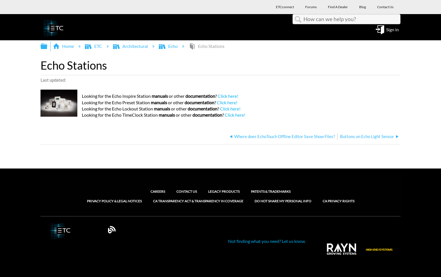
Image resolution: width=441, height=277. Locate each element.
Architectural (131, 46)
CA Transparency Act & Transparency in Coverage (198, 201)
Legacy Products (224, 191)
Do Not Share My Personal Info (283, 201)
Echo (169, 46)
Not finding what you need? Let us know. (267, 241)
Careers (157, 191)
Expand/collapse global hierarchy (47, 46)
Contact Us (186, 191)
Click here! (228, 96)
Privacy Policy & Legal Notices (114, 201)
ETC (94, 46)
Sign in (392, 29)
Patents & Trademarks (271, 191)
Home (64, 46)
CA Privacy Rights (338, 201)
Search (298, 19)
